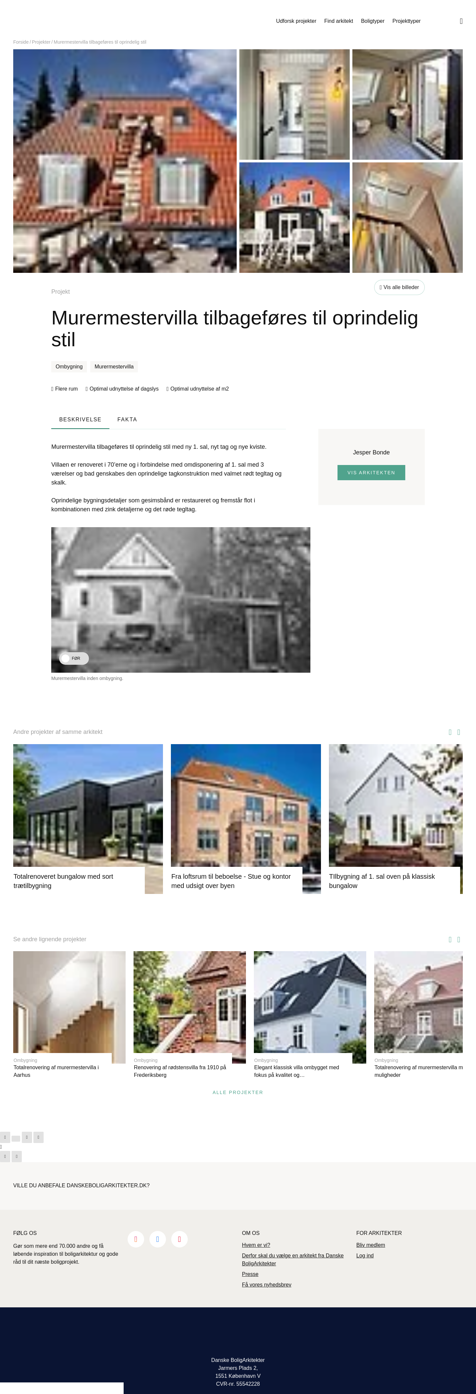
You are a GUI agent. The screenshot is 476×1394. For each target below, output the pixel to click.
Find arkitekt (338, 21)
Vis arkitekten (371, 472)
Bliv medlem (370, 1230)
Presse (250, 1259)
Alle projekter (238, 1077)
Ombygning (69, 366)
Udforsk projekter (296, 21)
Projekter (41, 42)
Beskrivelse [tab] (80, 419)
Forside (21, 42)
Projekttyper (406, 21)
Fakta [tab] (127, 419)
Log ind (365, 1240)
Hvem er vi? (256, 1230)
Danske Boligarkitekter (66, 21)
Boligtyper (372, 21)
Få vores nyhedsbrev (266, 1269)
